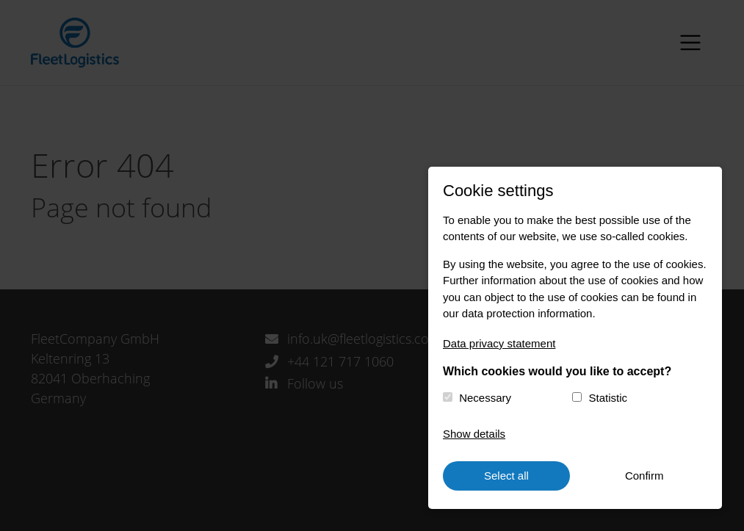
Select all (506, 475)
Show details (474, 433)
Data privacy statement (499, 343)
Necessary (485, 397)
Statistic (608, 397)
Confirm (644, 475)
